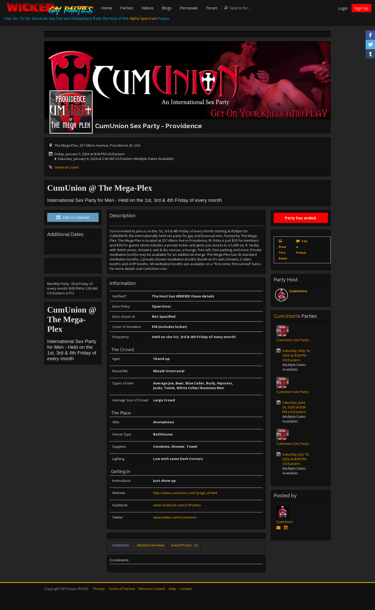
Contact (186, 588)
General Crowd (66, 167)
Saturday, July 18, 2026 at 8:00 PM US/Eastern (295, 459)
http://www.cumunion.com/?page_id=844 (185, 492)
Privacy (99, 588)
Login (343, 8)
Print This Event (283, 252)
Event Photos (184, 545)
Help (172, 588)
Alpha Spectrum (143, 18)
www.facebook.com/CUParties (177, 505)
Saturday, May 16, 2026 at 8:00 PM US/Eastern (296, 355)
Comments (120, 545)
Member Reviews (151, 545)
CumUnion (298, 291)
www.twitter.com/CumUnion (175, 517)
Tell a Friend (301, 246)
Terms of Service (122, 588)
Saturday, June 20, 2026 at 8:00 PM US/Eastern (294, 407)
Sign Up (361, 8)
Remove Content (152, 588)
